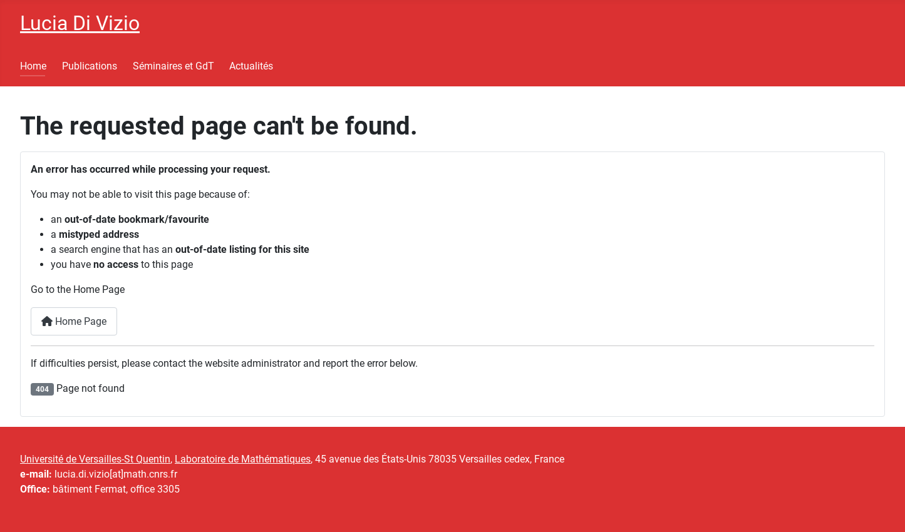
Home (33, 66)
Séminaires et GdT (173, 66)
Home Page (73, 321)
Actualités (251, 66)
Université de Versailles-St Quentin (95, 459)
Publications (89, 66)
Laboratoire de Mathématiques (243, 459)
